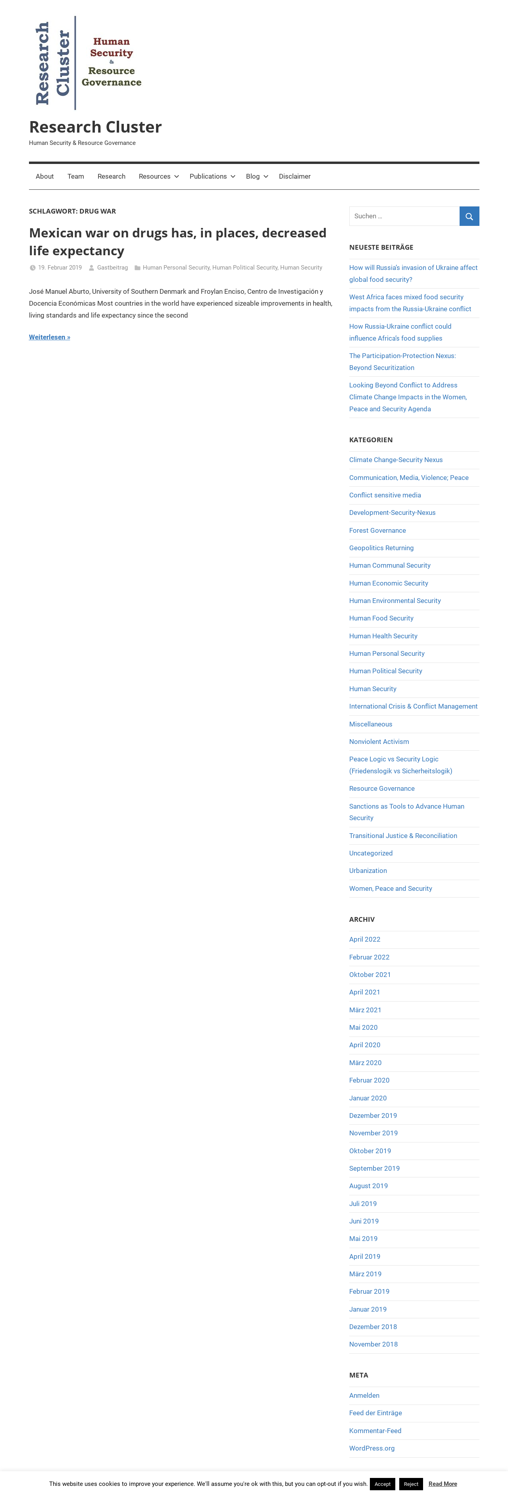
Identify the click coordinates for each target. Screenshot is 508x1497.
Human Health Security (383, 636)
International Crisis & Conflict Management (413, 706)
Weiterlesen (47, 337)
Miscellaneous (371, 724)
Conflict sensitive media (385, 495)
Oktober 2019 (370, 1151)
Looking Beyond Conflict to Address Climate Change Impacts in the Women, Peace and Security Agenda (408, 397)
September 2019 (374, 1168)
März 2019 (365, 1274)
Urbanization (368, 871)
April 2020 (365, 1045)
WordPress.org (372, 1448)
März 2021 (365, 1010)
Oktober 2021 (370, 975)
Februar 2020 (369, 1080)
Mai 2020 (363, 1027)
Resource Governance (382, 788)
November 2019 (373, 1133)
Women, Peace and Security (390, 888)
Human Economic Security (388, 583)
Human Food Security (381, 618)
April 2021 (365, 992)
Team (75, 176)
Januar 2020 (368, 1098)
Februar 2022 (369, 957)
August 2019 (368, 1186)
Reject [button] (411, 1484)
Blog (257, 176)
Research (111, 176)
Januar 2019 (368, 1309)
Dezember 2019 (373, 1115)
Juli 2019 (363, 1204)
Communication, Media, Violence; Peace (409, 478)
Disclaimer (295, 176)
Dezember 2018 (373, 1327)
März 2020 (365, 1063)
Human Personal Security (176, 267)
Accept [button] (383, 1484)
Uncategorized (371, 853)
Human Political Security (244, 267)
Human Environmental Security (395, 601)
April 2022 (365, 939)
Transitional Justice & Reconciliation (403, 836)
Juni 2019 (364, 1221)
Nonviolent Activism (379, 742)
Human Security (301, 267)
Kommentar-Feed (375, 1431)
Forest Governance (377, 530)
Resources (159, 176)
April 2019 (365, 1256)
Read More (443, 1483)
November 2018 (373, 1344)
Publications (213, 176)
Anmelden (364, 1395)
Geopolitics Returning (381, 548)
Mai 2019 (363, 1239)
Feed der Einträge (375, 1413)
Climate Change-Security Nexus (396, 460)
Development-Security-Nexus (392, 512)
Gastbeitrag (112, 267)
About (45, 176)
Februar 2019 (369, 1291)
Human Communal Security (390, 565)
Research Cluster (95, 126)
